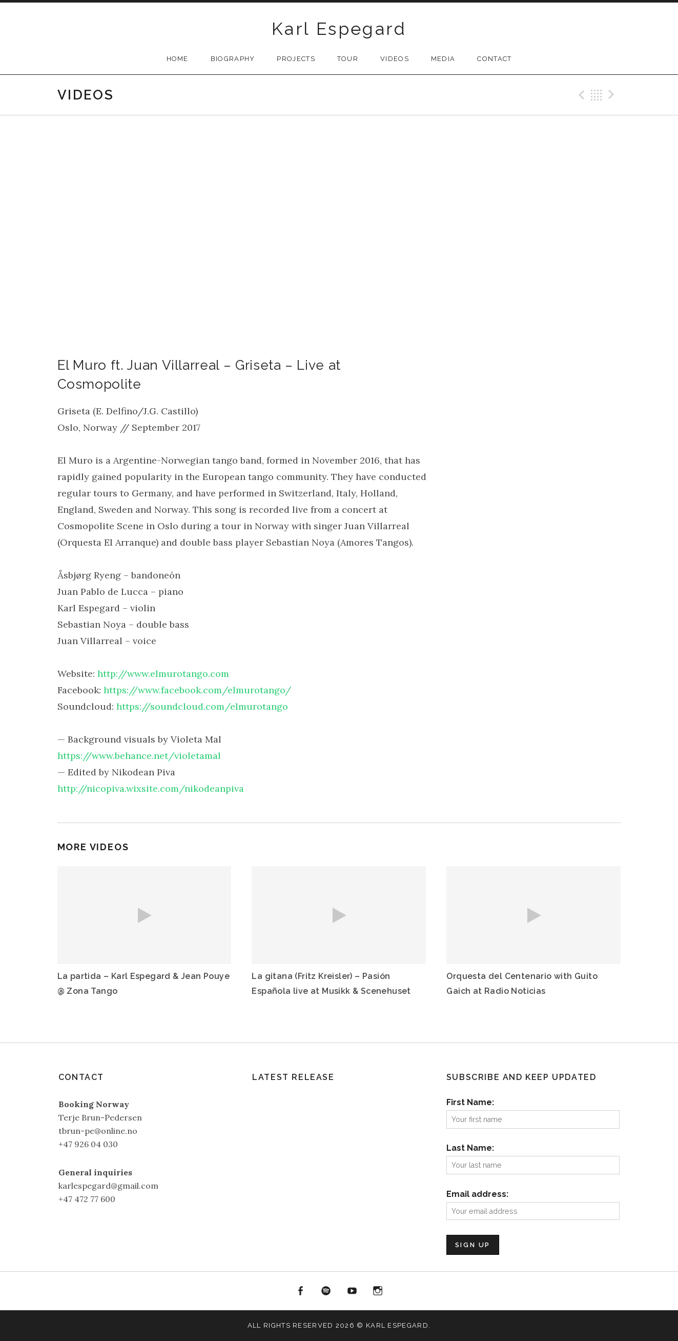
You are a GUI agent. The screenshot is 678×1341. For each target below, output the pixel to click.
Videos (394, 59)
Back (596, 95)
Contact (494, 59)
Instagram (378, 1291)
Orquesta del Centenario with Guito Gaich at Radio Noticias (522, 983)
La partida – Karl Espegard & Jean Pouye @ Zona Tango (143, 983)
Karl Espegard (339, 28)
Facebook (300, 1291)
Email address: (477, 1194)
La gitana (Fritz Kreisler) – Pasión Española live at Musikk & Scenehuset (331, 983)
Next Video (613, 95)
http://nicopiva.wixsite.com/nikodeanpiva (150, 788)
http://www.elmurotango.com (163, 673)
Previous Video (580, 95)
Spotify (326, 1291)
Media (443, 59)
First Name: (470, 1102)
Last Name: (470, 1148)
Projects (296, 59)
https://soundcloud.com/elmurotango (202, 706)
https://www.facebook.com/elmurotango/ (197, 690)
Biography (233, 59)
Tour (347, 59)
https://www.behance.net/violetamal (139, 756)
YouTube (352, 1291)
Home (178, 59)
